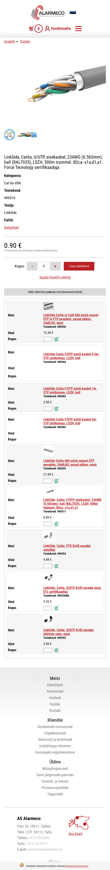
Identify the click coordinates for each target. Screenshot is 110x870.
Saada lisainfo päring (55, 277)
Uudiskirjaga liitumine (55, 746)
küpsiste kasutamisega (77, 866)
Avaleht (9, 41)
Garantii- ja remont (55, 781)
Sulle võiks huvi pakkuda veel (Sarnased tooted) (55, 292)
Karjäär (55, 704)
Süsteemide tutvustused (55, 727)
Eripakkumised (55, 733)
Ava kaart (75, 834)
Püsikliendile (61, 28)
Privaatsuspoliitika (55, 787)
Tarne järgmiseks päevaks (55, 775)
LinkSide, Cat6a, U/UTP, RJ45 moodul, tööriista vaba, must (68, 632)
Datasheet (11, 227)
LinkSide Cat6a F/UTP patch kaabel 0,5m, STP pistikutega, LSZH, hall (71, 356)
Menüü (78, 28)
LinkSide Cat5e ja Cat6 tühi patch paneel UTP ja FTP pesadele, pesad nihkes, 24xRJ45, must (70, 319)
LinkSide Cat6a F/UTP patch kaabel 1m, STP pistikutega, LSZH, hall (70, 390)
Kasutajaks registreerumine (55, 752)
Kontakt (55, 710)
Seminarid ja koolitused (55, 739)
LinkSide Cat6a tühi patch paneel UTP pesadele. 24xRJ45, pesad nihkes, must (70, 463)
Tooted (25, 41)
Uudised (55, 698)
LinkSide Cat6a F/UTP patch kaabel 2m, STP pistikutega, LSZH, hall (70, 421)
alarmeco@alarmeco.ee (45, 849)
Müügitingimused (55, 768)
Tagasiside (55, 794)
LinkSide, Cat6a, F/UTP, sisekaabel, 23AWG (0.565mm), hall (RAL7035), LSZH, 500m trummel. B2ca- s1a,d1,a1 (72, 504)
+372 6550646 (39, 838)
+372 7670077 (36, 843)
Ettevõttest (55, 685)
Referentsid (55, 691)
